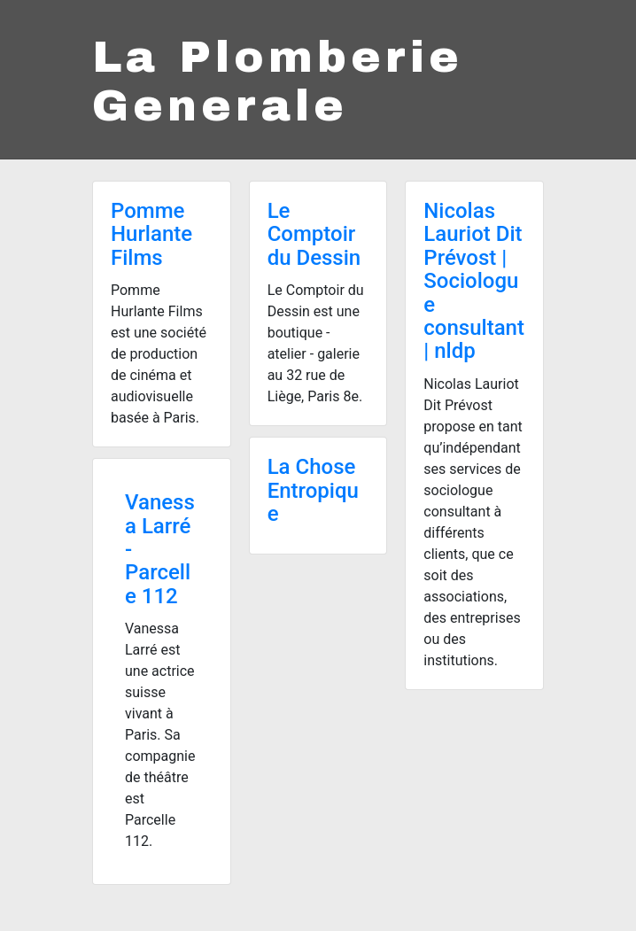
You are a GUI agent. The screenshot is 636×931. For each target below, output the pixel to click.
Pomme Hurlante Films (151, 234)
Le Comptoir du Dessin (314, 234)
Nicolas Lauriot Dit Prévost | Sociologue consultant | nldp (473, 280)
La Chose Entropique (313, 490)
